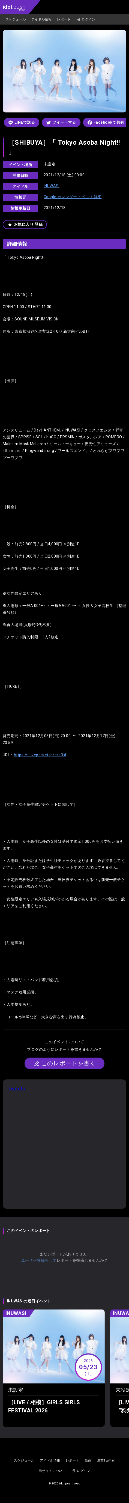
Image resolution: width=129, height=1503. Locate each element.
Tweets (16, 1088)
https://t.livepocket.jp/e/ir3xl (40, 755)
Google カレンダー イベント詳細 (73, 197)
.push (14, 7)
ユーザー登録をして (39, 1260)
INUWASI (51, 186)
